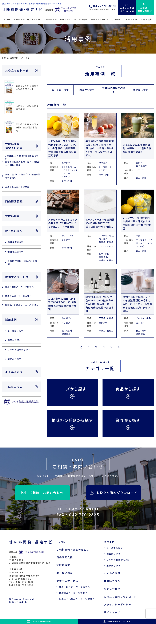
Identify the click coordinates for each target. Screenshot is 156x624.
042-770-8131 (103, 6)
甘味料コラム (14, 387)
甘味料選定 (65, 19)
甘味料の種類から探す (113, 89)
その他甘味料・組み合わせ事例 (22, 262)
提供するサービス (100, 19)
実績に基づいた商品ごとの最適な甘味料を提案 (22, 176)
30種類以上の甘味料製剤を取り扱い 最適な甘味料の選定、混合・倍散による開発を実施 (22, 160)
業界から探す (140, 90)
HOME (7, 19)
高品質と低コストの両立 (17, 186)
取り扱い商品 (81, 19)
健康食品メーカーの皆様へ (18, 295)
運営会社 (146, 19)
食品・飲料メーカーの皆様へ (19, 286)
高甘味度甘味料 (16, 242)
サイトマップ (112, 612)
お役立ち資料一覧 (17, 70)
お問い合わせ (112, 589)
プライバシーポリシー (117, 604)
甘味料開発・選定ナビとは (27, 19)
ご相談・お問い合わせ (42, 492)
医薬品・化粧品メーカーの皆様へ (21, 305)
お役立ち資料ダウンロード (113, 492)
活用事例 (116, 19)
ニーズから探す (60, 90)
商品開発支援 (50, 19)
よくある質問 (130, 19)
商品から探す (86, 90)
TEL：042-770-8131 (78, 509)
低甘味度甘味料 (16, 251)
